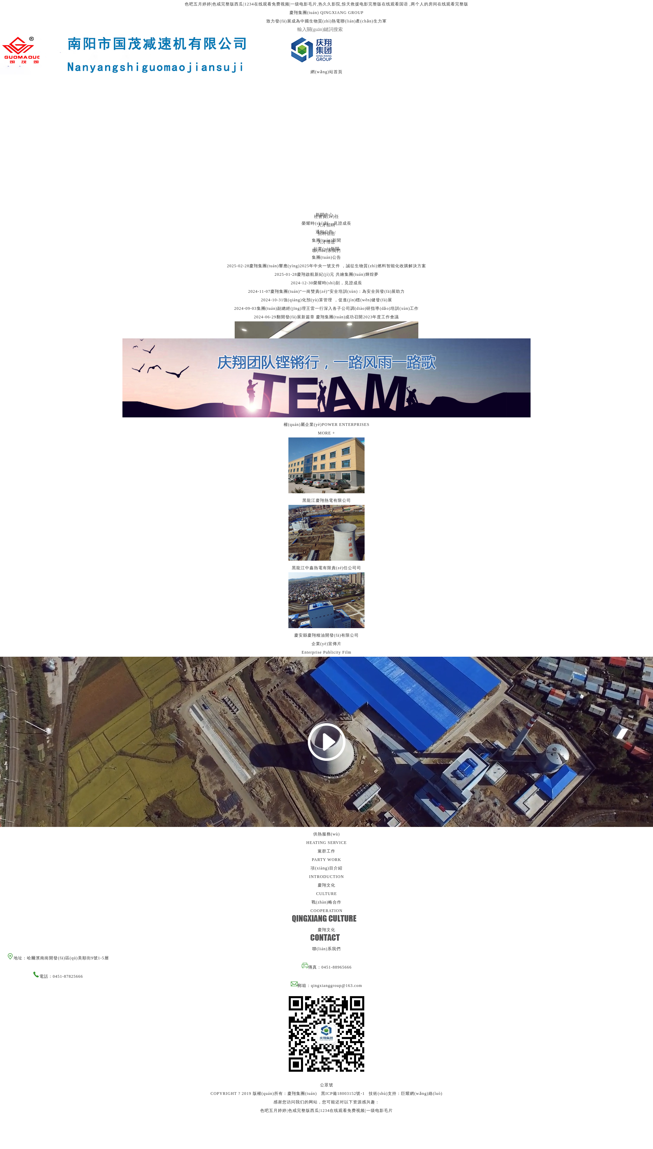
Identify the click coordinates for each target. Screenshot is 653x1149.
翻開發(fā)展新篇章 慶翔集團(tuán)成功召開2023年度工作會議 (338, 317)
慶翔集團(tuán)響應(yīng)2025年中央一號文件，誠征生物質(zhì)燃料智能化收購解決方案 (337, 266)
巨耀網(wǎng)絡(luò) (421, 1093)
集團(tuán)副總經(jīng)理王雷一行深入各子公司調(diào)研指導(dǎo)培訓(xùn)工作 (338, 308)
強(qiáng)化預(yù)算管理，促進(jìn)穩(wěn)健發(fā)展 (337, 300)
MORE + (326, 433)
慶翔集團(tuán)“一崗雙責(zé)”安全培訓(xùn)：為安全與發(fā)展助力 (337, 291)
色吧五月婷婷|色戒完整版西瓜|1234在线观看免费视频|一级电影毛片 (326, 1110)
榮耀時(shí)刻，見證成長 (337, 283)
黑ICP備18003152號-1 (343, 1093)
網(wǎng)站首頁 (326, 71)
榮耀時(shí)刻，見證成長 (326, 223)
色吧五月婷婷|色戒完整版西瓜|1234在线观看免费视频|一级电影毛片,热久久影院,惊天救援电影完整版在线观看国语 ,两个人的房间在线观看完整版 (326, 4)
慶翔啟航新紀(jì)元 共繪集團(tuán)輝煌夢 (337, 274)
